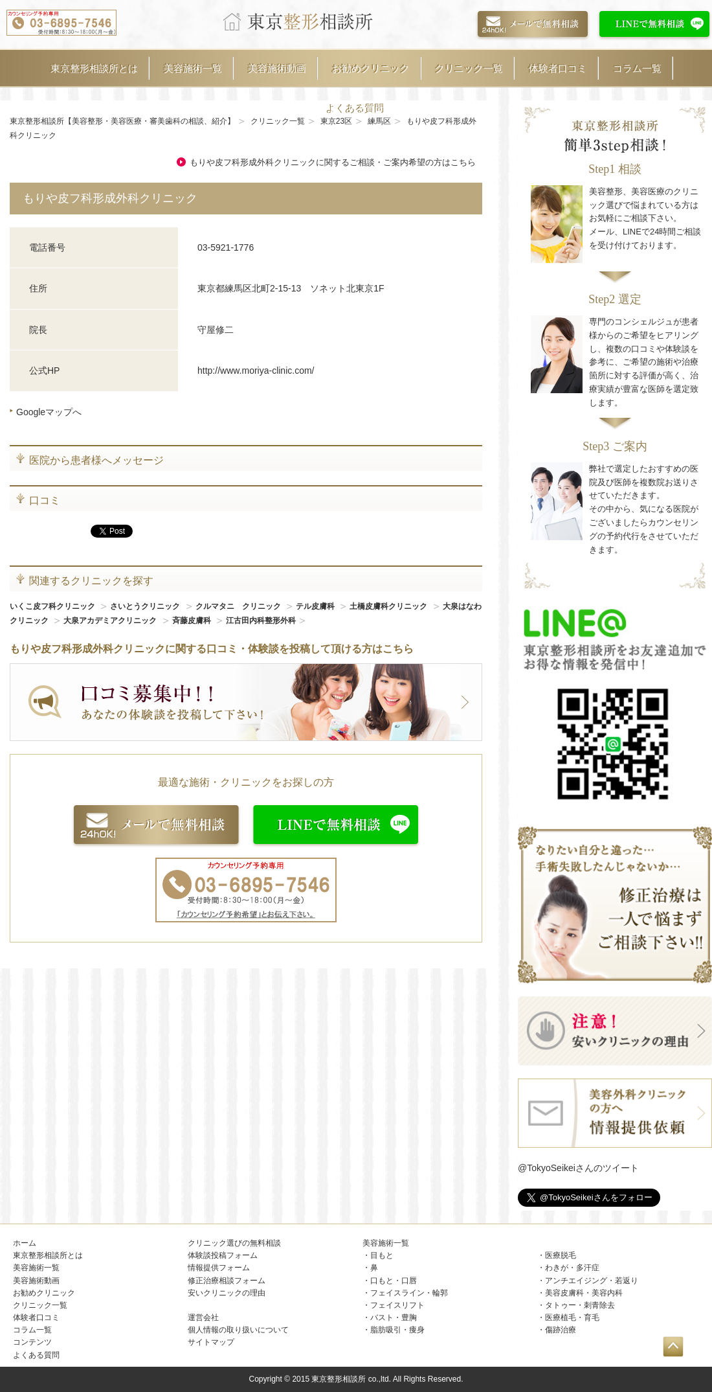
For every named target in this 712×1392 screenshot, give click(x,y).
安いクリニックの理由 (226, 1292)
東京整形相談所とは (94, 68)
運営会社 (203, 1317)
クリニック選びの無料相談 (234, 1243)
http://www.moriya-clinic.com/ (255, 370)
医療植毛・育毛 (572, 1317)
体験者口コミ (558, 68)
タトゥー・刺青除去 (580, 1305)
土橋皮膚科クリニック (389, 606)
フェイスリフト (397, 1305)
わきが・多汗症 (572, 1267)
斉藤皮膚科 (192, 620)
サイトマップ (211, 1342)
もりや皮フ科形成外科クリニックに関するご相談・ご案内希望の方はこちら (333, 162)
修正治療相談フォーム (226, 1280)
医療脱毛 (560, 1255)
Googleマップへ (49, 412)
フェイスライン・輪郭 (409, 1292)
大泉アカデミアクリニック (111, 620)
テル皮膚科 (316, 606)
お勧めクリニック (371, 68)
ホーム (24, 1243)
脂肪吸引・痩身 (397, 1329)
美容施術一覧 (193, 68)
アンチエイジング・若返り (591, 1280)
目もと (382, 1255)
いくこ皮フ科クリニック (53, 606)
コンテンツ (32, 1342)
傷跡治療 (560, 1329)
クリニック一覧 (469, 68)
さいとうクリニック (146, 606)
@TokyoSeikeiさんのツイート (578, 1168)
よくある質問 (356, 108)
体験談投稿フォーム (223, 1255)
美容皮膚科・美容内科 (584, 1292)
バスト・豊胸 (393, 1317)
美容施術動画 (277, 68)
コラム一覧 (637, 68)
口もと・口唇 (393, 1280)
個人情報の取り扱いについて (238, 1329)
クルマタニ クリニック (239, 606)
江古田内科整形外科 (261, 620)
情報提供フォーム (219, 1267)
